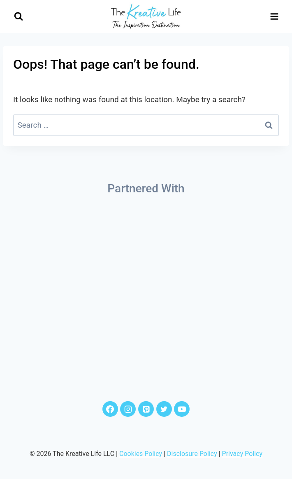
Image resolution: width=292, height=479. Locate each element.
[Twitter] (164, 409)
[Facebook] (110, 409)
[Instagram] (128, 409)
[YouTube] (182, 409)
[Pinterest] (146, 409)
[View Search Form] (18, 16)
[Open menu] (274, 16)
